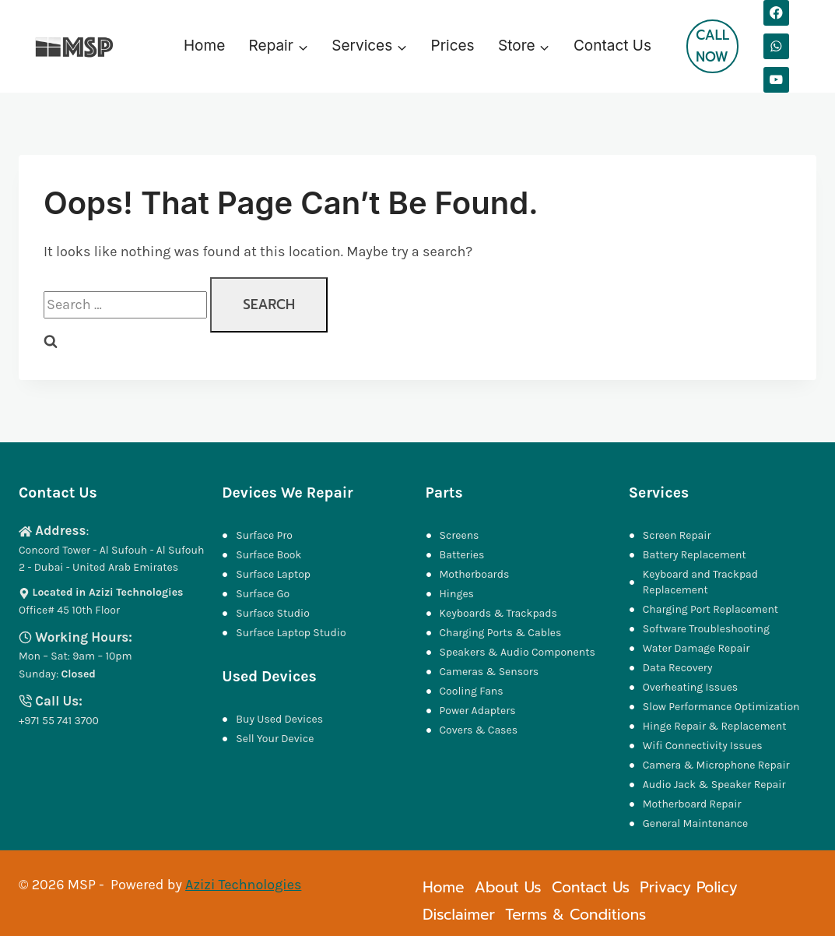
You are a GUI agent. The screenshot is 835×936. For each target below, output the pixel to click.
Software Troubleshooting (706, 628)
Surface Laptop (273, 574)
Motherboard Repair (692, 804)
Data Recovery (678, 667)
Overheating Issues (690, 687)
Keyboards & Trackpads (500, 613)
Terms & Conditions (575, 914)
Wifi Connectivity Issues (703, 745)
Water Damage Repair (696, 648)
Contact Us (612, 46)
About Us (508, 887)
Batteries (462, 554)
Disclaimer (459, 914)
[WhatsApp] (776, 46)
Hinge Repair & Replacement (715, 726)
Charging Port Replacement (710, 609)
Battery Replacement (694, 554)
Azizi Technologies (243, 884)
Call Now (712, 45)
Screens (459, 535)
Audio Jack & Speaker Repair (715, 784)
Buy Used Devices (279, 719)
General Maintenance (696, 823)
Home (204, 46)
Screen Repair (677, 535)
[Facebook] (776, 13)
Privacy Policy (688, 887)
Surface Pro (264, 535)
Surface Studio (273, 613)
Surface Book (268, 554)
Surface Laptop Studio (291, 632)
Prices (453, 46)
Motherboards (475, 574)
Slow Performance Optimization (721, 706)
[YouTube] (776, 80)
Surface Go (262, 593)
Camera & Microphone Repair (717, 765)
